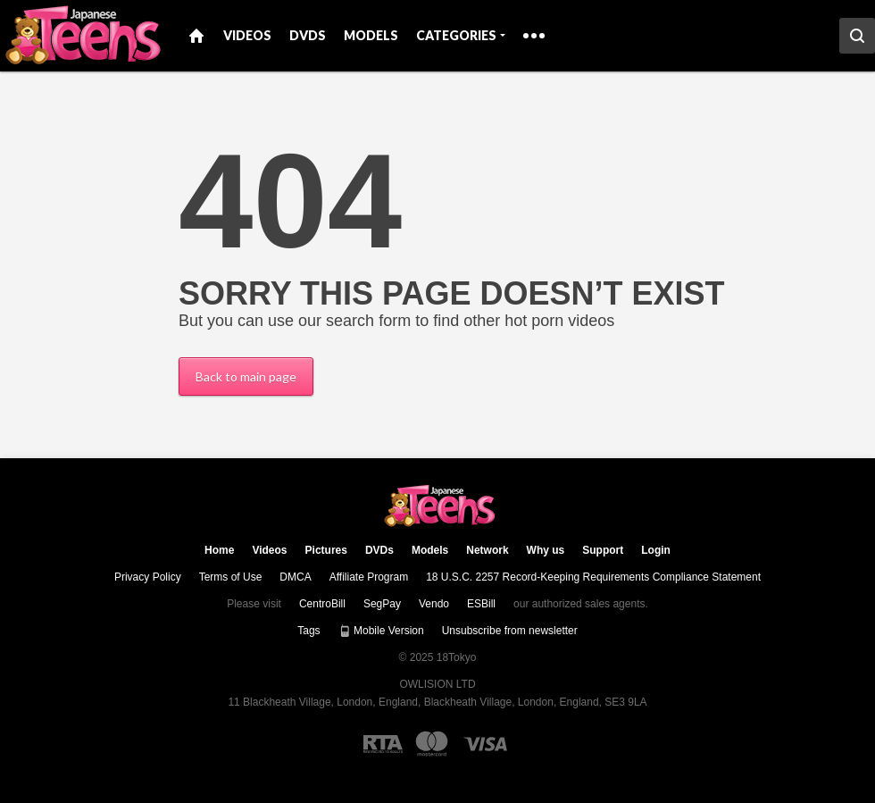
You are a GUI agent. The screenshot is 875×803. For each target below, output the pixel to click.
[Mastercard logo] (432, 743)
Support (602, 550)
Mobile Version (381, 630)
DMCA (295, 577)
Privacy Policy (147, 577)
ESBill (481, 604)
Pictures (326, 550)
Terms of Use (230, 577)
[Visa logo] (486, 744)
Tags (308, 630)
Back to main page (246, 376)
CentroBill (322, 604)
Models (371, 35)
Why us (546, 550)
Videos (247, 35)
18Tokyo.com (438, 506)
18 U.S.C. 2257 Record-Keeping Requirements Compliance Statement (593, 577)
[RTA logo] (383, 744)
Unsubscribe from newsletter (510, 630)
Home (196, 36)
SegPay (382, 604)
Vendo (434, 604)
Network (487, 550)
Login (656, 550)
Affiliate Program (368, 577)
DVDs (307, 35)
